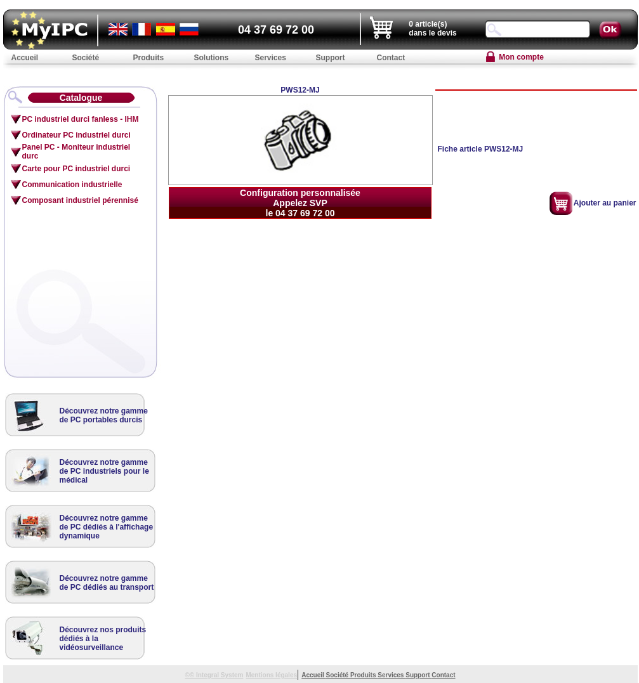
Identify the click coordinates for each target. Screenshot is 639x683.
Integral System (219, 675)
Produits (364, 675)
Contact (443, 675)
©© (190, 675)
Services (391, 675)
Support (418, 675)
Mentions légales (271, 675)
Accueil (313, 675)
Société (338, 675)
